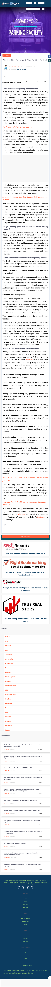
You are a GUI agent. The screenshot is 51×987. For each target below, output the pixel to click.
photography (9, 659)
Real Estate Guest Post (41, 970)
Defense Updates (10, 677)
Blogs (25, 935)
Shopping (8, 721)
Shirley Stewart (14, 67)
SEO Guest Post (30, 970)
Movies (7, 668)
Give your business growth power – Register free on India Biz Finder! (25, 589)
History (7, 637)
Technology (8, 654)
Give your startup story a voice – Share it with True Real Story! (25, 620)
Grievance (25, 904)
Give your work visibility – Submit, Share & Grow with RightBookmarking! (25, 573)
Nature (7, 650)
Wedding (8, 699)
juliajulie (7, 857)
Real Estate (8, 703)
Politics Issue (9, 663)
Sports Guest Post (18, 972)
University (8, 717)
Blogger (6, 749)
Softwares (6, 55)
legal (25, 924)
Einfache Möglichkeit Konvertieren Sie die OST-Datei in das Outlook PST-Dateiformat (23, 832)
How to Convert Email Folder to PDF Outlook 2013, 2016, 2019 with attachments (23, 778)
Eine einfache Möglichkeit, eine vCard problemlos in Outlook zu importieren (22, 821)
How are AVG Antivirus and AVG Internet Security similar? (20, 800)
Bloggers (25, 938)
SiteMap (25, 958)
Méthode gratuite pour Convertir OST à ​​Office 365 (18, 768)
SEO (6, 690)
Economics (8, 725)
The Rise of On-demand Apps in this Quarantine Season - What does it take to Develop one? (22, 745)
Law (6, 712)
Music (7, 708)
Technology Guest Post (18, 970)
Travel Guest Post (7, 970)
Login (25, 952)
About (25, 898)
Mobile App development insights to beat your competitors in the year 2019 (22, 865)
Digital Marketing (10, 694)
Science (7, 730)
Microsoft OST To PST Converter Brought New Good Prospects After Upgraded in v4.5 (23, 757)
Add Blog (25, 941)
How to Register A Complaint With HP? (15, 843)
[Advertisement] (26, 168)
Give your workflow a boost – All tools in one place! (25, 553)
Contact (25, 901)
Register (25, 955)
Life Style (8, 645)
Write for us (25, 907)
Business (8, 681)
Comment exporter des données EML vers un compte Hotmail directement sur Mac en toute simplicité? (21, 789)
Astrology (8, 672)
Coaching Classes (10, 685)
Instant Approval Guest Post (30, 972)
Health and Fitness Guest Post (25, 973)
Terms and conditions (25, 918)
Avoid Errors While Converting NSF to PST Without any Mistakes (22, 810)
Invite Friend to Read (25, 536)
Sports (7, 641)
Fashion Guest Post (7, 972)
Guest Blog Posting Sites (11, 973)
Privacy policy (25, 921)
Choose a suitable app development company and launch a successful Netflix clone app (21, 853)
